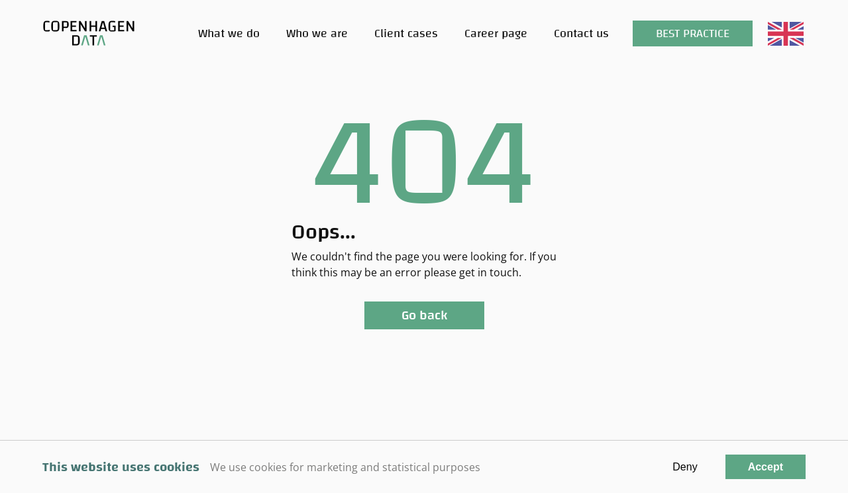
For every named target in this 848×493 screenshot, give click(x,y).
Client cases (406, 33)
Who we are (317, 33)
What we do (229, 33)
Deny (684, 466)
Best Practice (692, 33)
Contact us (581, 33)
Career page (495, 33)
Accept (765, 466)
